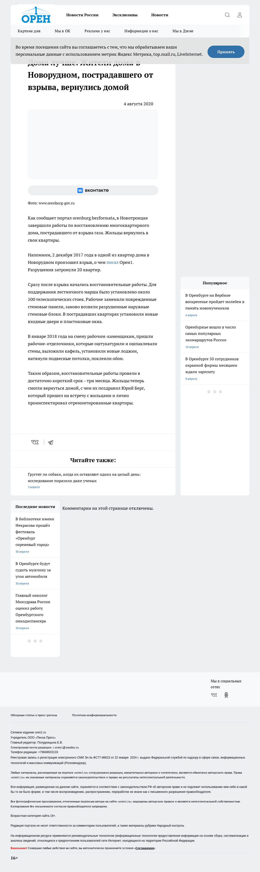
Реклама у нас (97, 31)
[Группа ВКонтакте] (93, 190)
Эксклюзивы (125, 14)
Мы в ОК (62, 31)
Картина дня (29, 31)
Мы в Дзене (183, 31)
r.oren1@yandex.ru (66, 747)
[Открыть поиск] (227, 15)
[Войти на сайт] (239, 15)
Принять (226, 51)
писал (113, 262)
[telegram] (52, 442)
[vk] (35, 442)
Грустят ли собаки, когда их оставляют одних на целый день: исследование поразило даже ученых (93, 481)
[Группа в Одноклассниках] (226, 695)
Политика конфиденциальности (94, 715)
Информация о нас (141, 31)
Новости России (82, 14)
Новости (159, 14)
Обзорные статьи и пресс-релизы (34, 715)
